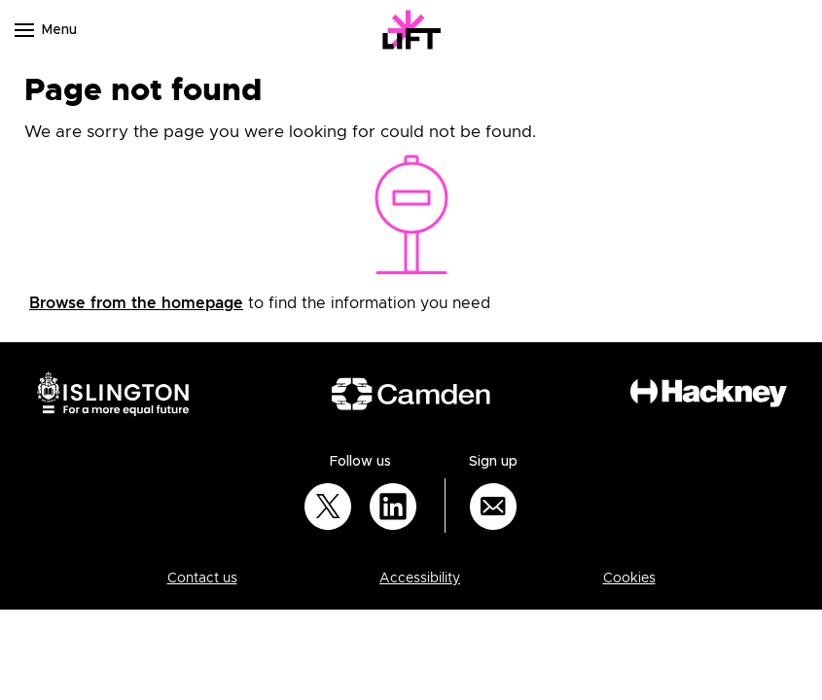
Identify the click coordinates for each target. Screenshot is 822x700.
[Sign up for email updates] (493, 506)
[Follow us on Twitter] (327, 506)
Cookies (629, 578)
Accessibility (419, 578)
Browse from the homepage (136, 303)
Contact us (202, 578)
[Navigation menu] (24, 30)
